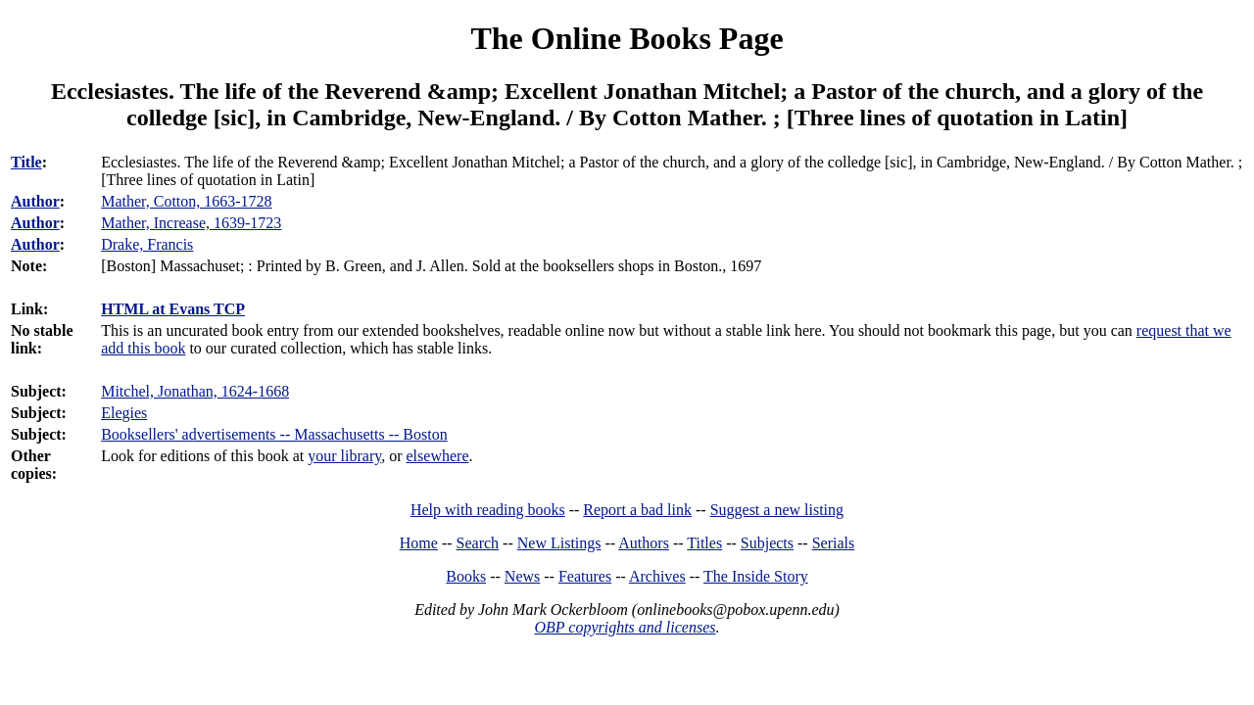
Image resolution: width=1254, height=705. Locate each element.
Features (584, 576)
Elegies (124, 412)
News (522, 576)
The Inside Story (755, 576)
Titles (704, 543)
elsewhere (438, 455)
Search (478, 543)
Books (466, 576)
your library (344, 455)
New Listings (559, 543)
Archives (657, 576)
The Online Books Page (626, 38)
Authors (643, 543)
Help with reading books (487, 509)
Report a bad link (637, 509)
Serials (833, 543)
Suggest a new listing (777, 509)
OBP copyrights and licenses (624, 627)
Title (26, 162)
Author (35, 201)
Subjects (767, 543)
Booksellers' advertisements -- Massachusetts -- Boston (274, 434)
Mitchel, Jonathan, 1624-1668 (195, 391)
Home (419, 543)
